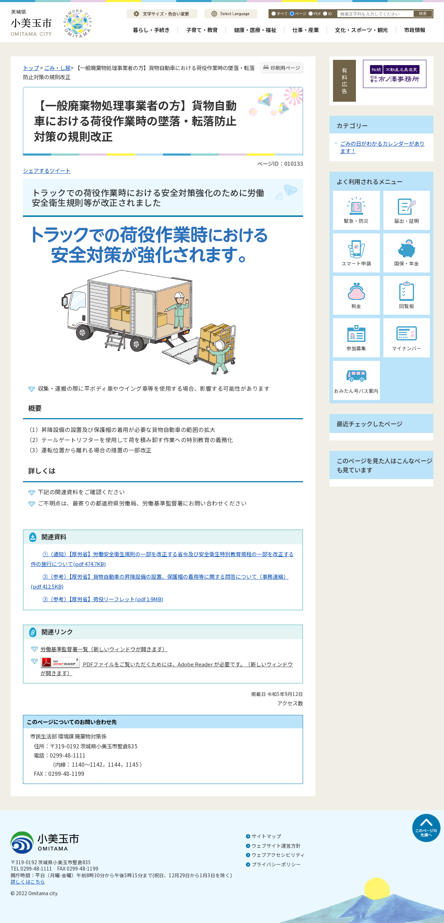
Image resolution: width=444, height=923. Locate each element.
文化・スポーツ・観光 (361, 29)
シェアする (36, 170)
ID (330, 13)
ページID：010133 (280, 163)
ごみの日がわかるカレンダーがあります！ (382, 147)
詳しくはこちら (28, 881)
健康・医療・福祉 (255, 29)
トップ (31, 67)
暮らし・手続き (151, 29)
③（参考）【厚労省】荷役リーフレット (103, 599)
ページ (301, 13)
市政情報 (414, 29)
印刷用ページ (285, 67)
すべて (282, 13)
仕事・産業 (305, 29)
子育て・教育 (202, 29)
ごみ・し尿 (57, 67)
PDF (317, 13)
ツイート (59, 170)
